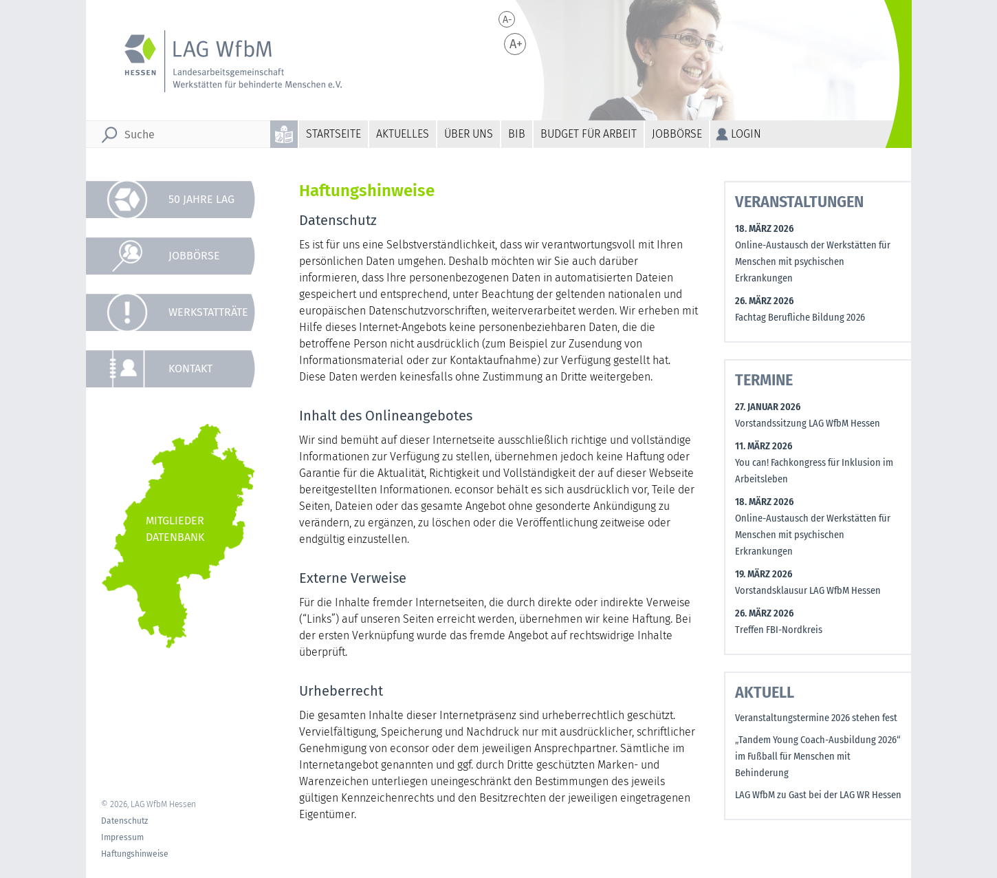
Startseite (333, 133)
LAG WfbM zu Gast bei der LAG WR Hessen (818, 795)
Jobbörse (677, 133)
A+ (516, 44)
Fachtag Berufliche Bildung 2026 (800, 317)
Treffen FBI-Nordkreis (778, 630)
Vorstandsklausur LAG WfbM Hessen (808, 591)
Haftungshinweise (134, 854)
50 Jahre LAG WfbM (201, 205)
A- (507, 19)
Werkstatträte (208, 312)
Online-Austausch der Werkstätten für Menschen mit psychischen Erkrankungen (812, 261)
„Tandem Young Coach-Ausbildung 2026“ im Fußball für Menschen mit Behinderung (818, 756)
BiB (516, 133)
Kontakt (190, 368)
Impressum (122, 837)
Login (746, 133)
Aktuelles (402, 133)
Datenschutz (124, 821)
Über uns (468, 133)
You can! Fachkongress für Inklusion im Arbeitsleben (814, 471)
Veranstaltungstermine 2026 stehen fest (816, 718)
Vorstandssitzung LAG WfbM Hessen (807, 423)
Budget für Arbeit (588, 133)
